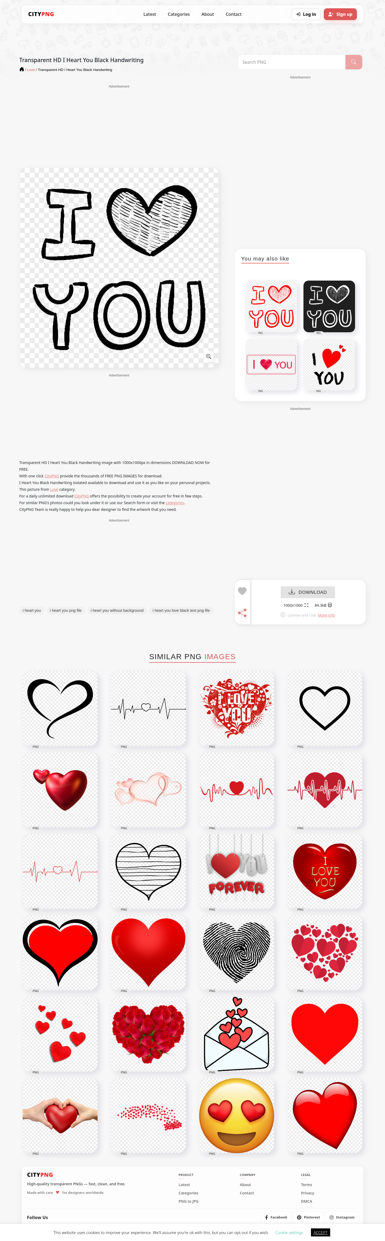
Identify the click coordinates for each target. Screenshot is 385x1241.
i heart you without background (117, 610)
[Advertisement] (119, 126)
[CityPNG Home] (41, 14)
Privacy (307, 1193)
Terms (306, 1184)
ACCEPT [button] (321, 1232)
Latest (150, 14)
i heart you (32, 610)
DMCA (306, 1201)
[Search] (353, 62)
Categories (179, 14)
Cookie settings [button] (289, 1232)
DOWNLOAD (308, 592)
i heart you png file (66, 610)
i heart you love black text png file (181, 610)
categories (175, 502)
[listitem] (276, 1217)
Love (54, 489)
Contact (233, 14)
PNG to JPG (189, 1201)
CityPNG (51, 475)
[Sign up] (340, 14)
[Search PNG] (291, 62)
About (208, 14)
